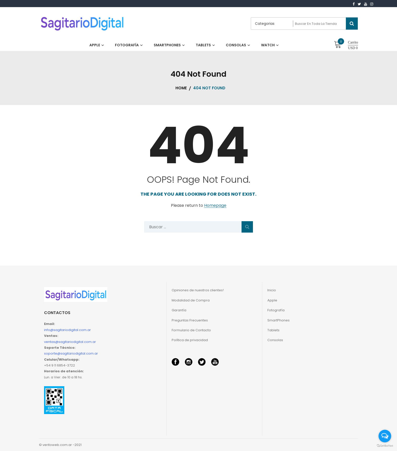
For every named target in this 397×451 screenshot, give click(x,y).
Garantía (179, 310)
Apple (272, 300)
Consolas (275, 340)
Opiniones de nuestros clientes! (198, 290)
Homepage (215, 205)
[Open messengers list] (385, 436)
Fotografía (276, 310)
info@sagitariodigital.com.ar (67, 329)
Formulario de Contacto (191, 330)
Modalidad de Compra (191, 300)
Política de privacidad (190, 340)
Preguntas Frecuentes (190, 320)
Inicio (271, 290)
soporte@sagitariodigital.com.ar (71, 353)
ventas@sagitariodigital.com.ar (70, 341)
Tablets (273, 330)
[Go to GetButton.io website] (385, 445)
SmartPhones (278, 320)
